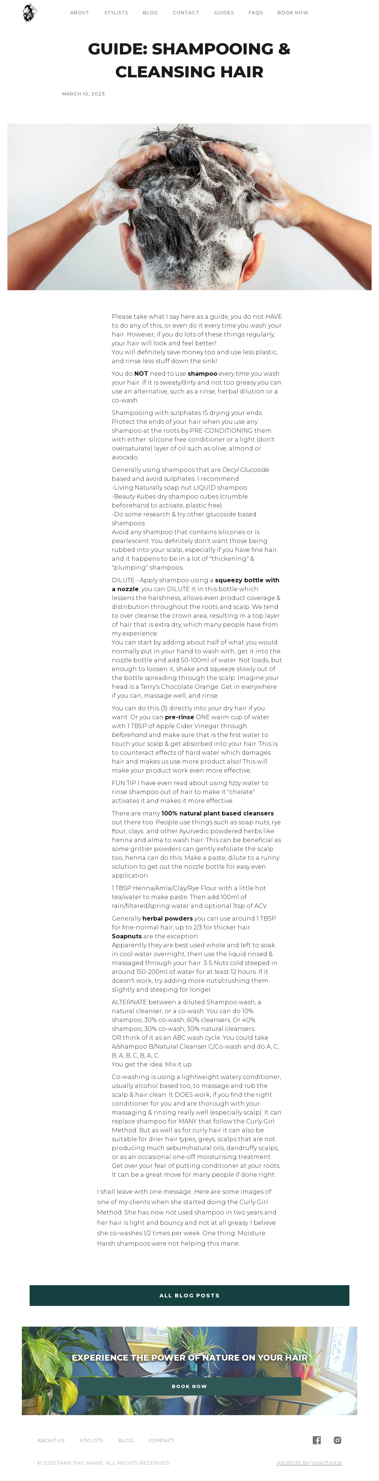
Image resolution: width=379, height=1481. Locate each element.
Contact (186, 12)
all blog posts (190, 1295)
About (80, 12)
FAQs (256, 12)
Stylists (116, 12)
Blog (150, 12)
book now (293, 12)
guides (224, 12)
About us (51, 1440)
